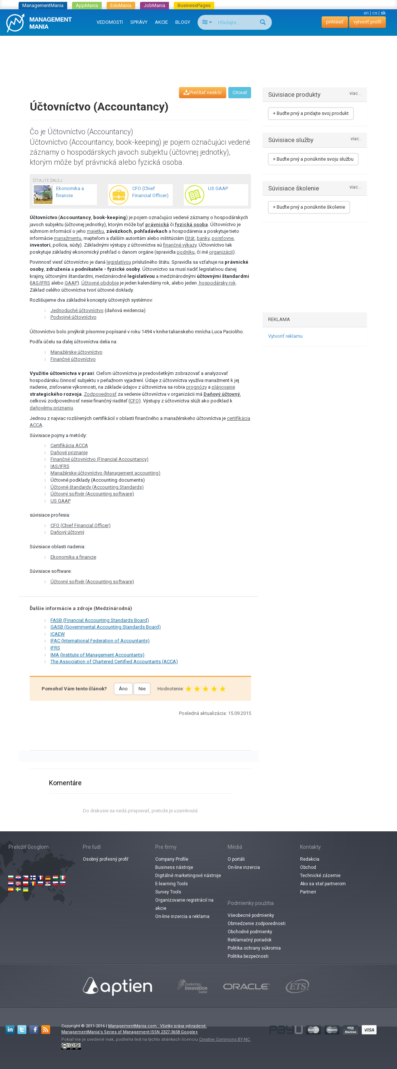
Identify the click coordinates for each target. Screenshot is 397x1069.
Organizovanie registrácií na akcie (184, 904)
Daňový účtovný (222, 394)
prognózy (196, 387)
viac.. (356, 139)
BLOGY (182, 22)
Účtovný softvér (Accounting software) (92, 494)
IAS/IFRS (40, 283)
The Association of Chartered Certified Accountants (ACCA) (114, 661)
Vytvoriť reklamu (285, 336)
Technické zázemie (320, 875)
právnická (157, 224)
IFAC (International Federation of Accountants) (100, 640)
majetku (95, 231)
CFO (134, 401)
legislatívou (119, 262)
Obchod (308, 867)
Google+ (189, 1032)
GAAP (71, 283)
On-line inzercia (244, 867)
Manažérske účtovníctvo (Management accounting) (105, 473)
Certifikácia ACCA (69, 445)
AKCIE (161, 22)
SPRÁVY (138, 22)
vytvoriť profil (367, 22)
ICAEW (58, 634)
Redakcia (309, 859)
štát (190, 238)
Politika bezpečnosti (248, 956)
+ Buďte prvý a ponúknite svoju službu (313, 159)
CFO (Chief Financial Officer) (81, 525)
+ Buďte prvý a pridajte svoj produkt (311, 113)
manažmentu (67, 238)
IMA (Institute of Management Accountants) (97, 655)
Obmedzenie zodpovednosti (257, 923)
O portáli (236, 859)
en (366, 13)
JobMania (154, 5)
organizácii (221, 252)
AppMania (87, 5)
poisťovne (223, 238)
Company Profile (171, 859)
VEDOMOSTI (110, 22)
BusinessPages (194, 5)
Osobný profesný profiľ (105, 859)
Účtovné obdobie (100, 283)
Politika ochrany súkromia (254, 948)
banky (203, 238)
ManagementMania (43, 5)
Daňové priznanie (69, 452)
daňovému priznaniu (51, 408)
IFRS (55, 648)
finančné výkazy (179, 245)
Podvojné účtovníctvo (74, 317)
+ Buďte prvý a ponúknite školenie (309, 207)
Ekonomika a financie (73, 557)
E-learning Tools (171, 883)
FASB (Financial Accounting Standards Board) (100, 620)
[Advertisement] (199, 54)
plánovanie (223, 387)
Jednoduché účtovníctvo (77, 310)
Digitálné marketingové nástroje (188, 875)
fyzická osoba (191, 224)
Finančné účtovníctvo (73, 359)
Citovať (239, 92)
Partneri (308, 892)
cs (374, 13)
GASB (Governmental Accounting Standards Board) (106, 627)
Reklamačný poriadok (249, 940)
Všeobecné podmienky (251, 915)
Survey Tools (168, 892)
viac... (355, 93)
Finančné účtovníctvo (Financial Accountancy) (100, 459)
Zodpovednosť (100, 394)
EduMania (120, 5)
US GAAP (61, 501)
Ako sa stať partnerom (323, 883)
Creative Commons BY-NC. (225, 1039)
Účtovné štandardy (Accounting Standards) (97, 487)
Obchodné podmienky (250, 931)
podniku (186, 252)
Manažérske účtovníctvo (76, 352)
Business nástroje (174, 867)
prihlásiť (335, 22)
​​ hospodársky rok (217, 283)
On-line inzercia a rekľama (182, 916)
